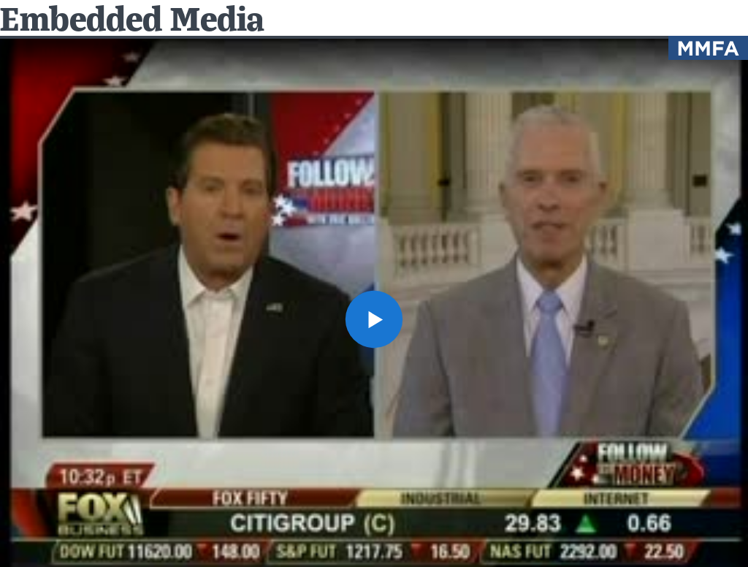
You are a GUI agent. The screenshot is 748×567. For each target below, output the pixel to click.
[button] (374, 319)
